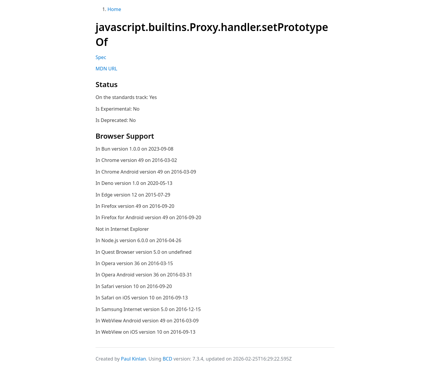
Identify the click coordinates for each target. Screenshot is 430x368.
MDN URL (106, 68)
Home (114, 9)
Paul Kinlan (133, 358)
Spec (101, 57)
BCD (167, 358)
